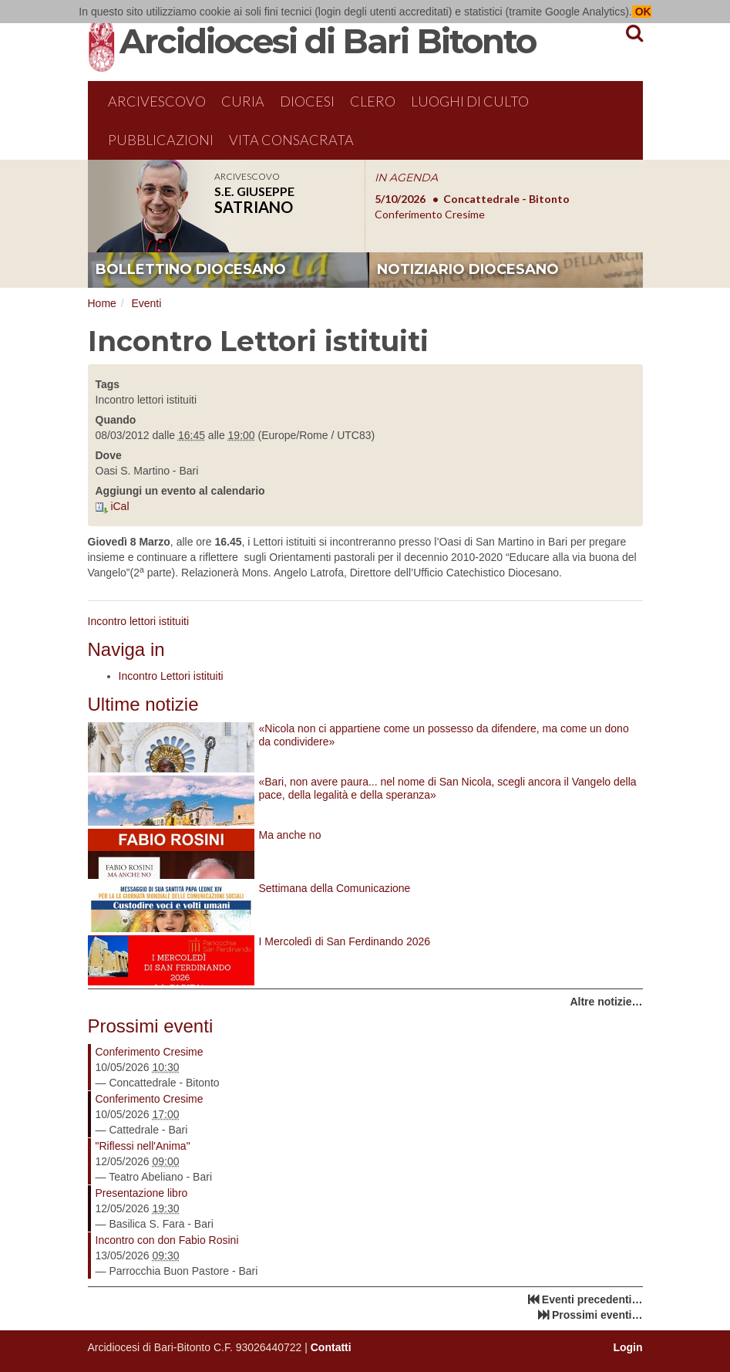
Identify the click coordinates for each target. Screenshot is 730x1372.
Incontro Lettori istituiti (171, 676)
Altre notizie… (606, 1001)
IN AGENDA (406, 177)
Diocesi (307, 101)
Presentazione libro (142, 1193)
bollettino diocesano (191, 269)
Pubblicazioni (161, 139)
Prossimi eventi (151, 1025)
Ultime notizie (143, 704)
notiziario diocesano (468, 269)
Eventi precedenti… (592, 1299)
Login (627, 1347)
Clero (372, 101)
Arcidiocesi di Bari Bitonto (327, 41)
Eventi (146, 303)
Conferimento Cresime (150, 1052)
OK (641, 11)
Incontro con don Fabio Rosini (167, 1240)
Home (102, 303)
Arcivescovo (157, 101)
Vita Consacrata (291, 139)
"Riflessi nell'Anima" (143, 1146)
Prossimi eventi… (597, 1315)
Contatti (331, 1347)
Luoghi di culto (470, 101)
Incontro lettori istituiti (139, 621)
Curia (242, 101)
